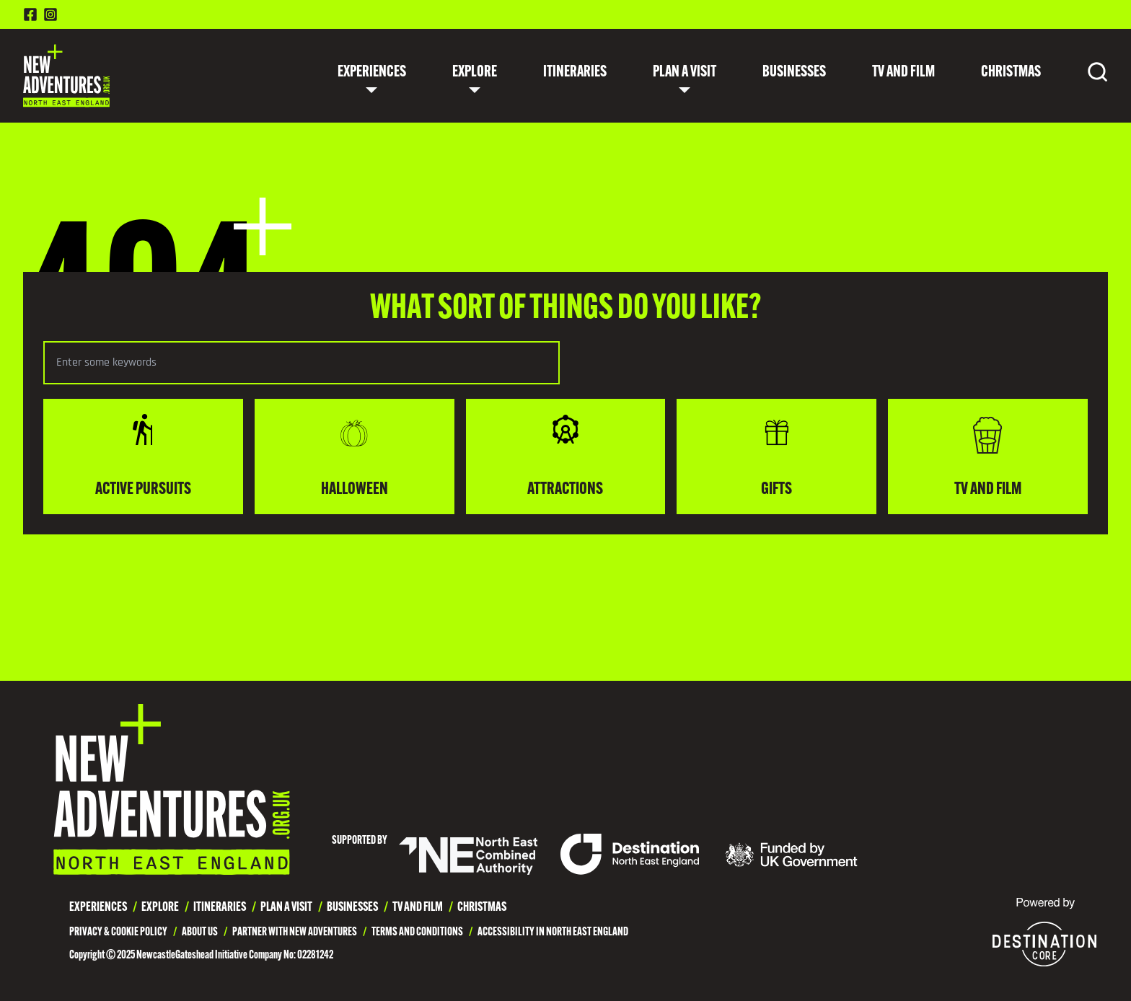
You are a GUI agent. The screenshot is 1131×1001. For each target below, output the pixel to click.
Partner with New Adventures (294, 932)
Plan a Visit (684, 72)
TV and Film (903, 72)
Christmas (1011, 72)
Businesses (794, 72)
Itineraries (575, 72)
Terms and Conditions (417, 932)
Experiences (372, 72)
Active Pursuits (143, 455)
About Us (200, 932)
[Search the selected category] (301, 362)
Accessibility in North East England (553, 932)
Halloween (354, 455)
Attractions (565, 455)
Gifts (777, 455)
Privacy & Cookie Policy (118, 932)
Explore (474, 72)
